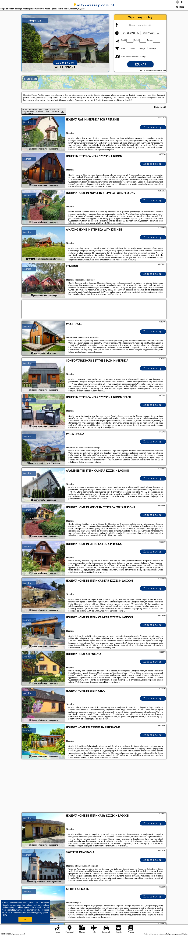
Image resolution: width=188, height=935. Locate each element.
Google (6, 905)
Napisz (184, 934)
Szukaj (140, 64)
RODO (4, 915)
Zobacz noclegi (152, 127)
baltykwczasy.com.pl (94, 5)
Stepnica (27, 122)
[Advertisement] (94, 786)
